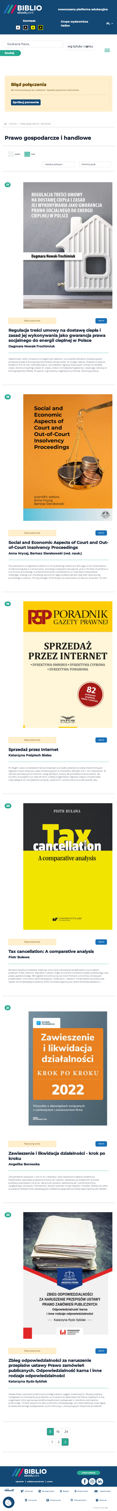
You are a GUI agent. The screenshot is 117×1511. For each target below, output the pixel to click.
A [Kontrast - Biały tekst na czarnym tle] (25, 27)
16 (57, 1437)
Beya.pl (64, 1491)
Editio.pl (101, 1500)
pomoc (50, 1482)
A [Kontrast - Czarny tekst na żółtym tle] (33, 27)
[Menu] (107, 50)
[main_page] (5, 124)
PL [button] (108, 23)
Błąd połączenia (32, 320)
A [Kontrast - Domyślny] (18, 27)
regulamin (20, 1482)
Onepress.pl (53, 1500)
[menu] (67, 245)
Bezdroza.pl (81, 1491)
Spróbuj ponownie (26, 102)
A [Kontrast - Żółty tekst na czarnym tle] (40, 27)
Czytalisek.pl (102, 1491)
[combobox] (79, 46)
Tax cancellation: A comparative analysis (53, 956)
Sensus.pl (31, 1500)
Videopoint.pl (78, 1500)
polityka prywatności (35, 1482)
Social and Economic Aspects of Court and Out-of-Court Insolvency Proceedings (55, 550)
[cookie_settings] (8, 1502)
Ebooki (13, 123)
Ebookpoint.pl (46, 1491)
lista (29, 154)
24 (66, 1437)
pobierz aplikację (88, 1473)
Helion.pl (26, 1491)
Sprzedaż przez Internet (34, 754)
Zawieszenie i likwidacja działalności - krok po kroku (56, 1161)
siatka (14, 154)
